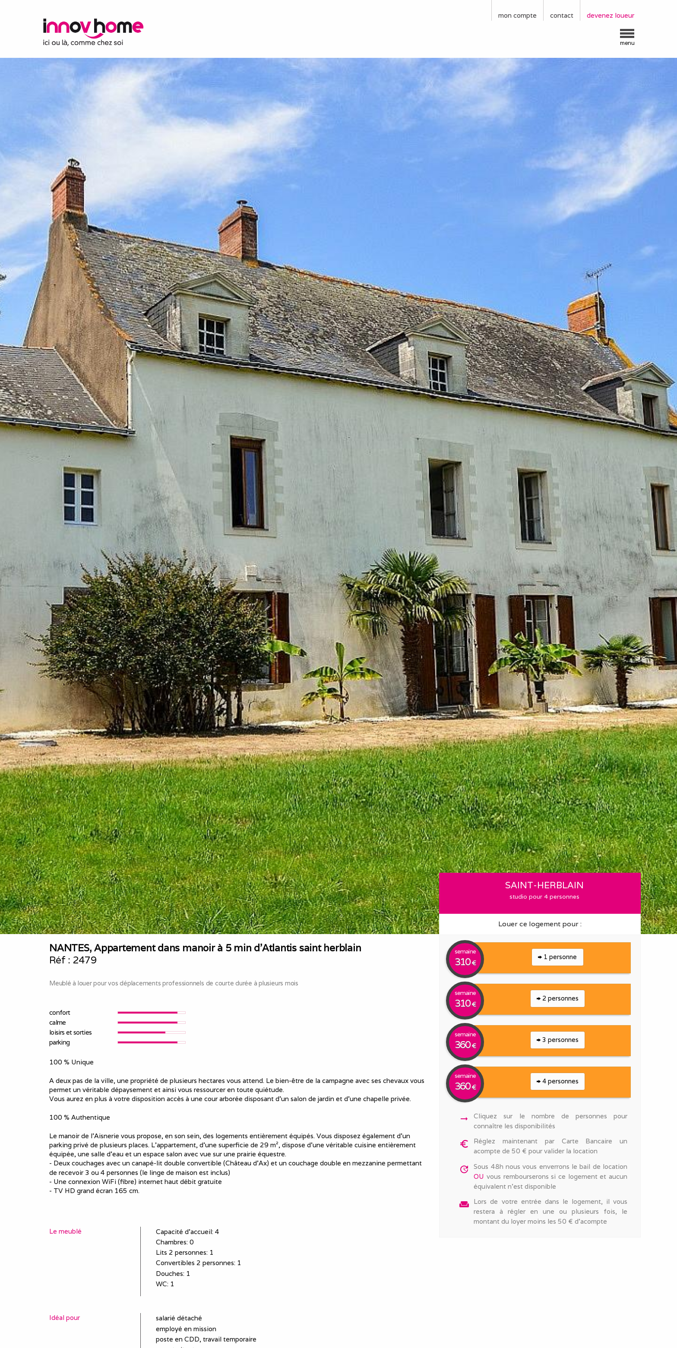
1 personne (557, 957)
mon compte (517, 15)
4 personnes (558, 1081)
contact (561, 15)
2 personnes (558, 998)
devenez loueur (610, 15)
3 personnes (558, 1039)
